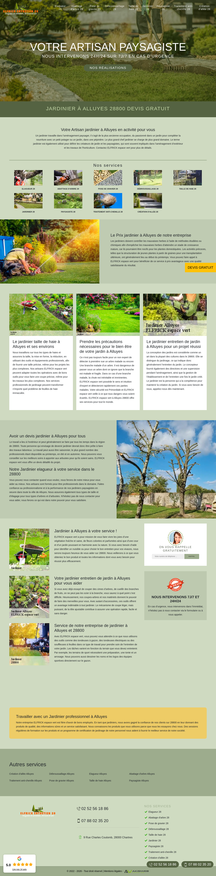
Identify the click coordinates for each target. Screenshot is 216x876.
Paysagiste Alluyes (139, 780)
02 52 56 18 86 (162, 864)
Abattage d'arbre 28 (77, 7)
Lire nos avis (19, 869)
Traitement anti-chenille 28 (183, 7)
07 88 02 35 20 (197, 864)
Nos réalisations (108, 68)
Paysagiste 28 (163, 7)
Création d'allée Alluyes (21, 773)
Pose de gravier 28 (95, 7)
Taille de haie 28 (133, 7)
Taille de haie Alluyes (100, 780)
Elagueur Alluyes (98, 773)
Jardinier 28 (148, 7)
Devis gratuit (200, 267)
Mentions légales (113, 871)
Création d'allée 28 (204, 7)
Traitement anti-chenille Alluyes (25, 780)
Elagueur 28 (60, 7)
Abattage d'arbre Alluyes (142, 773)
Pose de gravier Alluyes (61, 780)
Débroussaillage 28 (114, 7)
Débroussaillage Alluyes (61, 773)
